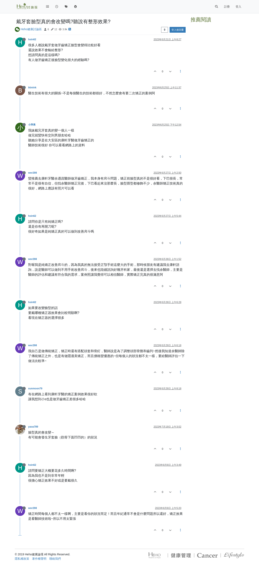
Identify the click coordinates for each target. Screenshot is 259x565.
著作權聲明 (39, 558)
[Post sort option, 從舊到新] (164, 30)
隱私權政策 (22, 558)
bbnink (32, 87)
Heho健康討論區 (31, 29)
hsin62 (32, 39)
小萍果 (32, 124)
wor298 (32, 172)
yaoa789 (33, 426)
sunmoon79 (35, 388)
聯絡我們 (55, 558)
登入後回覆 (177, 29)
